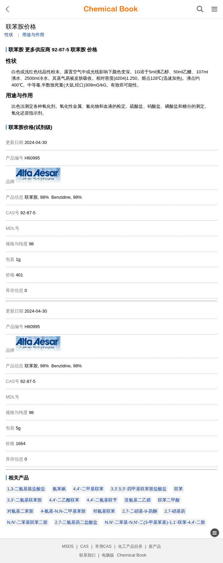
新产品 (155, 546)
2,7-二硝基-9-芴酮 (139, 511)
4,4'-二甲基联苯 (88, 488)
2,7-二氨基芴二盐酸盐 (76, 522)
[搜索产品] (200, 9)
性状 (8, 34)
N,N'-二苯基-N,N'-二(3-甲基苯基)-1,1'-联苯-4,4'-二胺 (155, 522)
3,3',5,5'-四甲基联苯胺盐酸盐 (139, 488)
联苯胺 (16, 49)
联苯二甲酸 (169, 500)
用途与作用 (33, 34)
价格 (92, 49)
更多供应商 (37, 49)
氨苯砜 (59, 488)
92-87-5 (60, 49)
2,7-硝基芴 (174, 511)
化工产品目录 (130, 546)
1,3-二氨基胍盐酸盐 (26, 488)
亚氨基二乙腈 (137, 500)
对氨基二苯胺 (20, 511)
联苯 (178, 488)
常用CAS (103, 546)
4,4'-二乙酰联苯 (64, 500)
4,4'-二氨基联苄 (102, 500)
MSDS (68, 546)
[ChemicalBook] (111, 9)
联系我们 (87, 555)
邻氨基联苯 (104, 511)
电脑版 (108, 555)
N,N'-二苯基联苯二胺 (27, 522)
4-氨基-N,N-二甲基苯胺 (63, 511)
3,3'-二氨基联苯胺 (24, 500)
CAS (84, 546)
